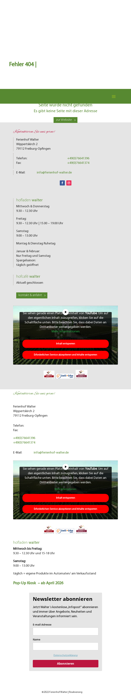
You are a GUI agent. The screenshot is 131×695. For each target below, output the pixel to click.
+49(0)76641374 (78, 163)
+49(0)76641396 (78, 158)
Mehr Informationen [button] (66, 331)
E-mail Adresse (42, 624)
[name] (65, 646)
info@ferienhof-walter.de (54, 172)
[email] (65, 631)
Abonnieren (65, 664)
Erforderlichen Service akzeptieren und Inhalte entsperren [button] (65, 355)
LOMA (86, 692)
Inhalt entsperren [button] (65, 343)
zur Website (64, 120)
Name (36, 639)
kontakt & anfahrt (30, 295)
